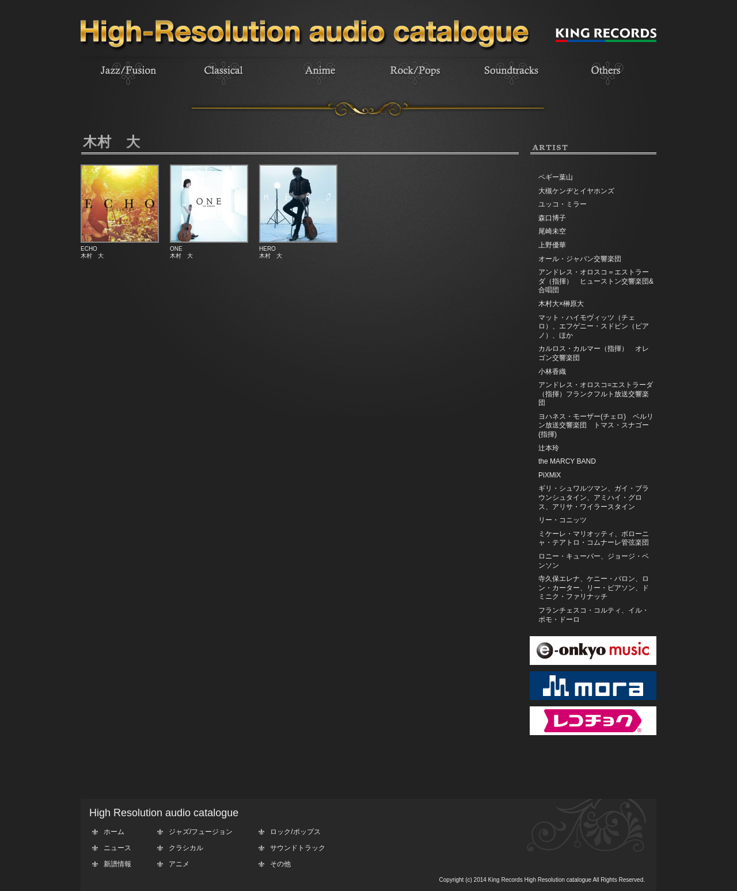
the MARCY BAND (567, 461)
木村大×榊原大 (561, 304)
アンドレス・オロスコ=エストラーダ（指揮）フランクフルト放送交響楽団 (595, 394)
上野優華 (552, 245)
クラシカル (186, 848)
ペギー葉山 (555, 177)
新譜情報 (117, 864)
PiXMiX (549, 475)
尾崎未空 (552, 231)
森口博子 (552, 218)
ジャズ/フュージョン (201, 832)
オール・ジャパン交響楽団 (579, 259)
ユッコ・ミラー (562, 204)
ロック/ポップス (295, 832)
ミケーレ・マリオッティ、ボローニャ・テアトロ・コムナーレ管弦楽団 (593, 538)
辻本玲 (548, 448)
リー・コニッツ (562, 520)
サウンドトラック (297, 848)
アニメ (179, 864)
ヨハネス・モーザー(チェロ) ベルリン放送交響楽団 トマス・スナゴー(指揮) (596, 425)
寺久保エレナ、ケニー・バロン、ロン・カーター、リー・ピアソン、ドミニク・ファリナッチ (593, 588)
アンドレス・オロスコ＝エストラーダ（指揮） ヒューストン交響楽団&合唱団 (596, 281)
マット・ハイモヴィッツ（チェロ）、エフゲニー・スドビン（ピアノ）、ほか (593, 326)
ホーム (114, 832)
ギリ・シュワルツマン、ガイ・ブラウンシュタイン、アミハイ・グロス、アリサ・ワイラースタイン (593, 497)
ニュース (117, 848)
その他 (280, 864)
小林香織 (552, 372)
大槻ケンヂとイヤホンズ (576, 191)
